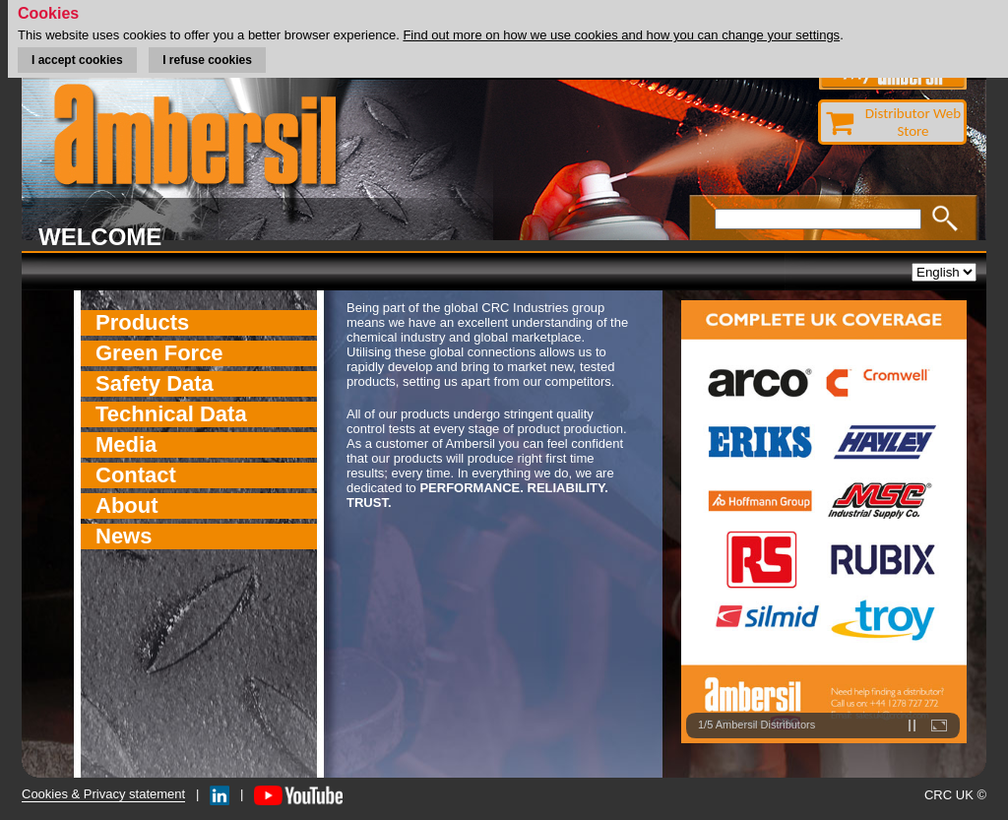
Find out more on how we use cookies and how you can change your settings (621, 35)
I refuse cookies (207, 60)
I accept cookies (77, 60)
